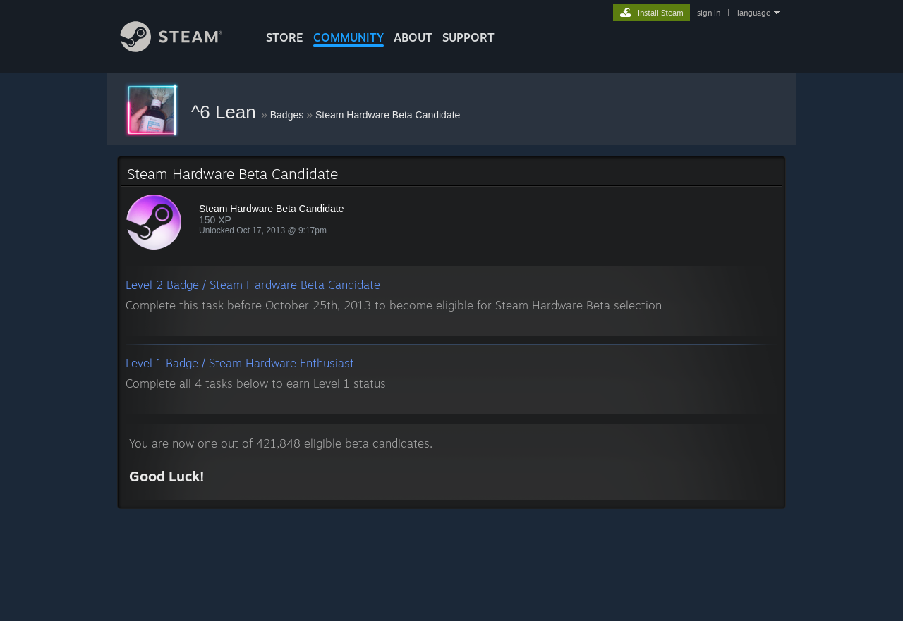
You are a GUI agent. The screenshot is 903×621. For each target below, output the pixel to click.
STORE (284, 37)
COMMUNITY (348, 37)
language (753, 13)
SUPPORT (468, 37)
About (413, 37)
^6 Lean (226, 112)
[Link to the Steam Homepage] (182, 48)
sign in (708, 13)
